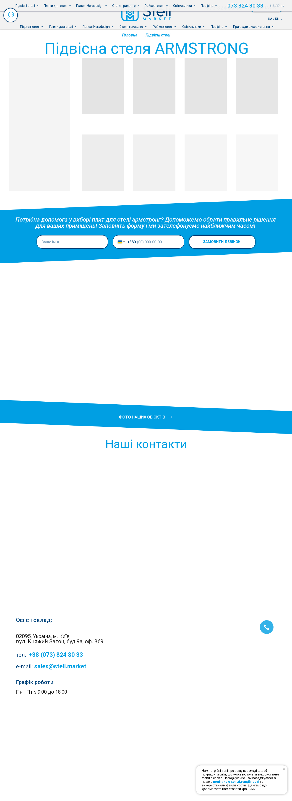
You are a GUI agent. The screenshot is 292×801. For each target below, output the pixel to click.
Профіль (217, 26)
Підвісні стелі (30, 26)
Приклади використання (252, 26)
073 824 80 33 (224, 8)
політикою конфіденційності (236, 781)
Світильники (192, 26)
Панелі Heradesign (96, 26)
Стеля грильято (132, 26)
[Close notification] (284, 769)
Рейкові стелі (163, 26)
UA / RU (273, 19)
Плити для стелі (61, 26)
